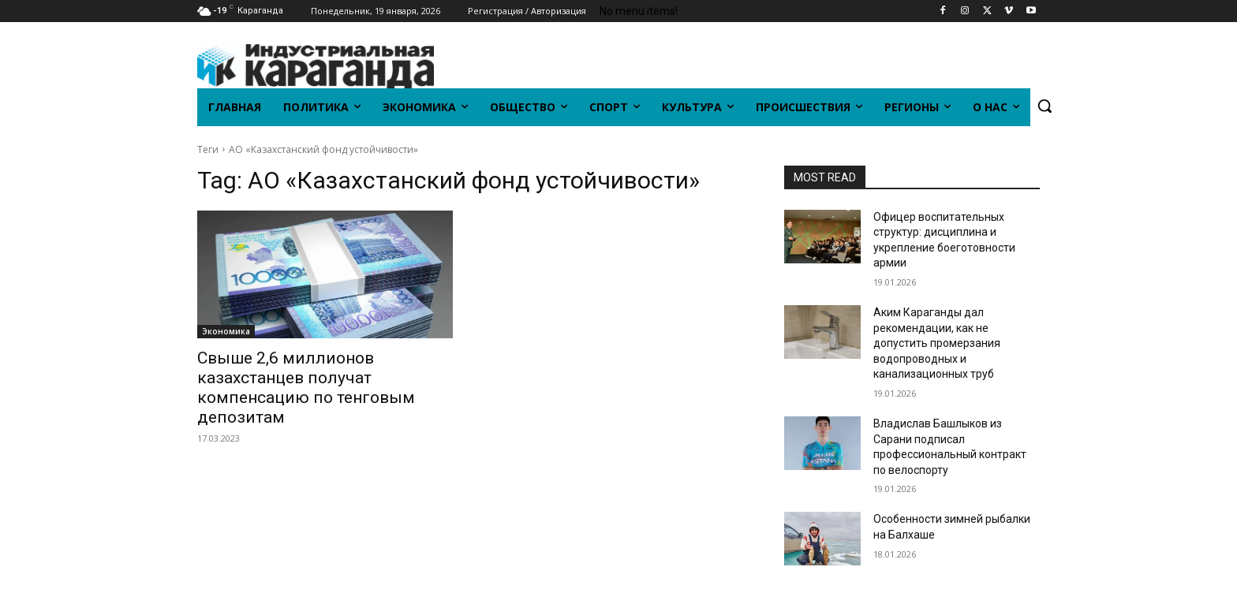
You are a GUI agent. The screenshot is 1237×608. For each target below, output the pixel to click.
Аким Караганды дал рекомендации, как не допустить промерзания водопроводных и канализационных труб (936, 343)
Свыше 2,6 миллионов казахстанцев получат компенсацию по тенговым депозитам (306, 388)
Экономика (226, 331)
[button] (1044, 106)
